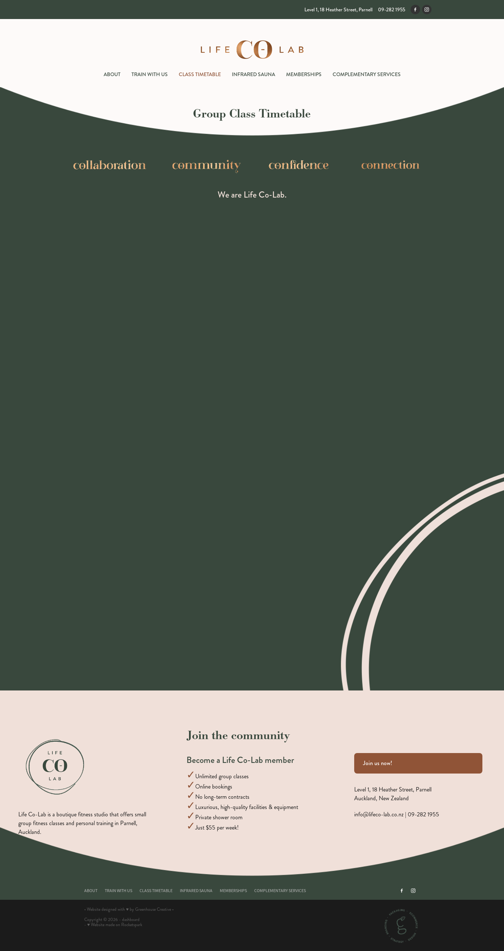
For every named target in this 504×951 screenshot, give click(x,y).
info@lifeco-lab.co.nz (379, 814)
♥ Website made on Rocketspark (114, 925)
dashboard (131, 920)
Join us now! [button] (377, 763)
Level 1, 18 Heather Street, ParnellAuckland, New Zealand (392, 793)
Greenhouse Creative (153, 909)
